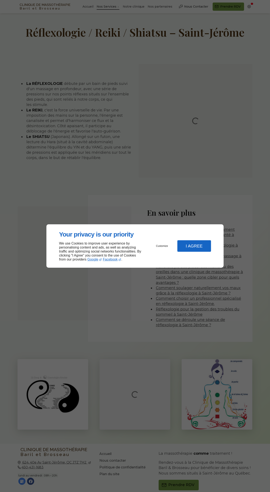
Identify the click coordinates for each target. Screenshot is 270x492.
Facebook (110, 259)
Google (92, 259)
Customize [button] (162, 246)
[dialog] (135, 246)
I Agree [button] (194, 246)
